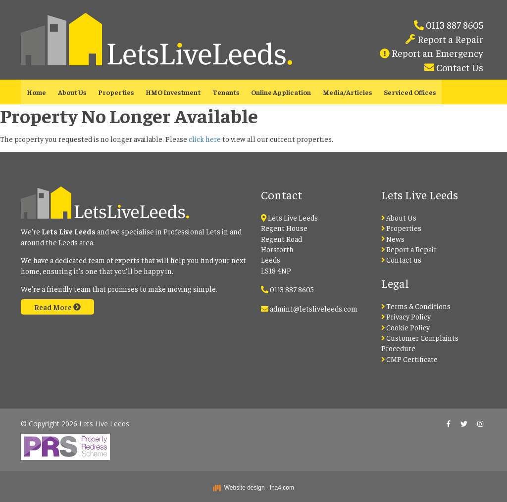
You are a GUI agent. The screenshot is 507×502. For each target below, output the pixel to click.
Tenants (225, 92)
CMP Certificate (409, 359)
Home (36, 92)
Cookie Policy (405, 327)
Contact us (401, 259)
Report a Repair (449, 39)
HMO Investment (173, 92)
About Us (72, 92)
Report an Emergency (436, 52)
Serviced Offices (410, 92)
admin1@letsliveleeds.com (313, 308)
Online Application (281, 92)
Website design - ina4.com (253, 487)
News (393, 238)
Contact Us (458, 67)
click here (205, 138)
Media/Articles (347, 92)
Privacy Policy (406, 316)
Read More (57, 307)
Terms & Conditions (416, 306)
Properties (116, 92)
